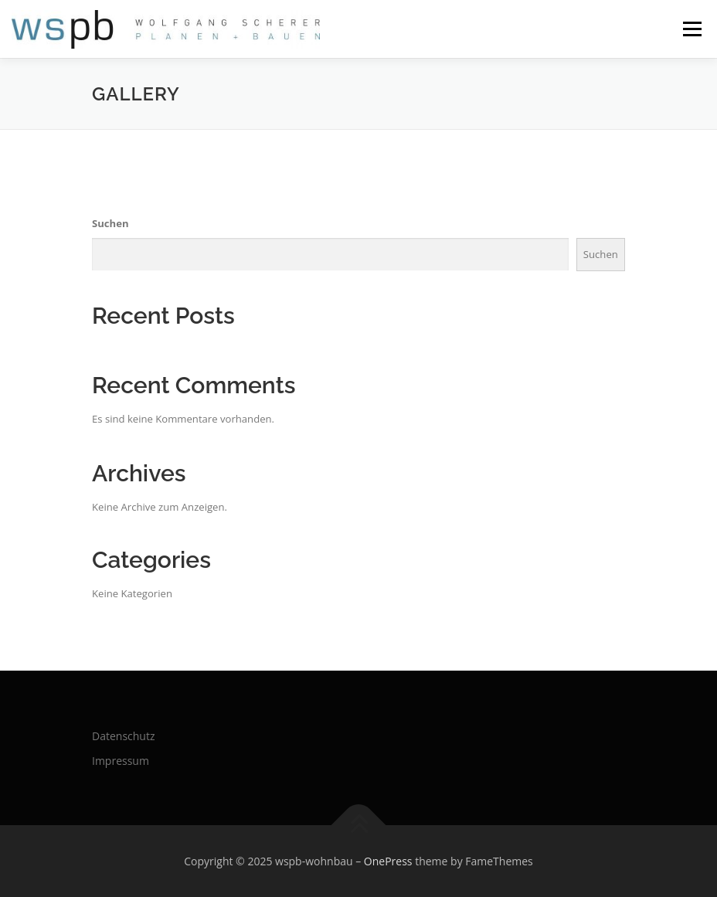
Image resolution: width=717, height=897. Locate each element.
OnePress (388, 861)
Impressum (120, 760)
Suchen (110, 223)
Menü (691, 29)
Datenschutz (123, 736)
